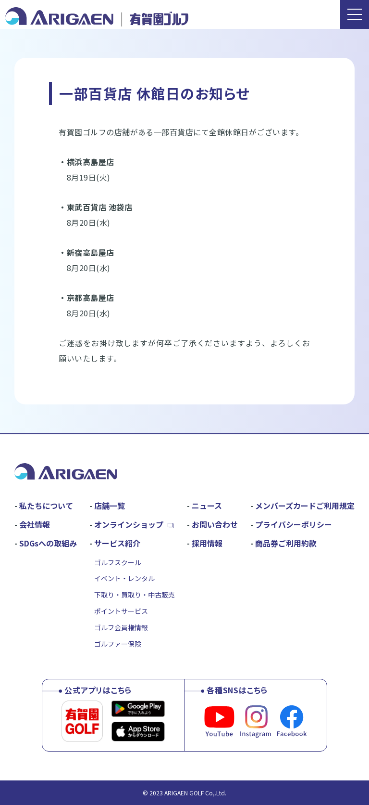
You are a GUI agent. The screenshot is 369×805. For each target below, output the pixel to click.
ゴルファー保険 (117, 644)
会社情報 (34, 524)
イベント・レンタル (124, 578)
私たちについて (46, 505)
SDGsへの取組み (48, 543)
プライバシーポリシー (293, 524)
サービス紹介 (117, 543)
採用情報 (207, 543)
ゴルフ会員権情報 (121, 627)
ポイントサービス (121, 611)
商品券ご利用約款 (286, 543)
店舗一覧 (109, 505)
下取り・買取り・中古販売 (134, 594)
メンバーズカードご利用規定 (305, 505)
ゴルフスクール (117, 562)
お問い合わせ (215, 524)
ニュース (207, 505)
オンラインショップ (128, 524)
